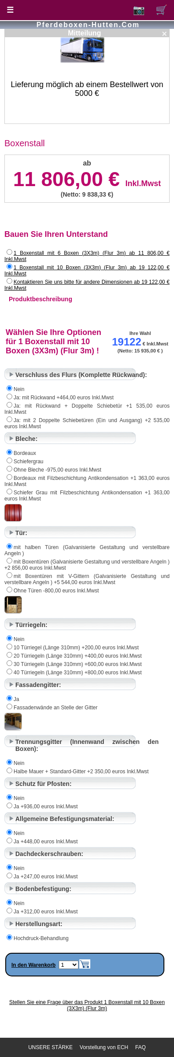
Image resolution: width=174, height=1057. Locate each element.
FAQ (140, 1047)
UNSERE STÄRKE (50, 1047)
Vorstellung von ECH (104, 1047)
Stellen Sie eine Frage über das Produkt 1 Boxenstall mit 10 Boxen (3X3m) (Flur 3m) (87, 1005)
